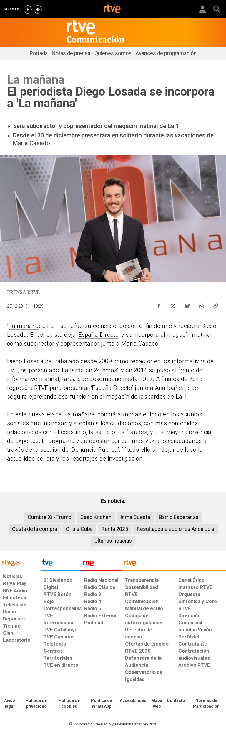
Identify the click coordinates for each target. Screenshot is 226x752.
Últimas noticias (113, 541)
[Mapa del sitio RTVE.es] (156, 704)
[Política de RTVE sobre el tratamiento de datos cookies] (69, 704)
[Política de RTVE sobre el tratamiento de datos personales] (36, 704)
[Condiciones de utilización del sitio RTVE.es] (9, 704)
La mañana (24, 325)
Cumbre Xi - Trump (50, 517)
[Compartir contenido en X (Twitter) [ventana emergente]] (173, 304)
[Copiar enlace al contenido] (215, 304)
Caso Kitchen (96, 517)
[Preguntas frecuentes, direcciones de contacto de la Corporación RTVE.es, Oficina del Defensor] (176, 701)
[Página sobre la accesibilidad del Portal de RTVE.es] (133, 701)
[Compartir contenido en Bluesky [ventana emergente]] (187, 304)
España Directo (98, 334)
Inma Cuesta (135, 517)
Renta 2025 (115, 529)
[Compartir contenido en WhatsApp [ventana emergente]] (201, 304)
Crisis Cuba (79, 529)
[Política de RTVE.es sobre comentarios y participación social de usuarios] (206, 704)
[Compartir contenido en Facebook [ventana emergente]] (159, 304)
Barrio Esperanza (178, 517)
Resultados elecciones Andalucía (175, 529)
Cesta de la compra (34, 529)
